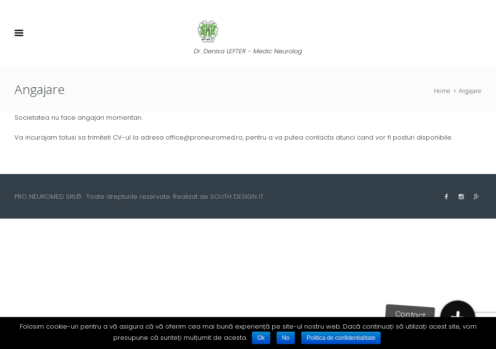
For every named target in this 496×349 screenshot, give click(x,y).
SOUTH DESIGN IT (237, 196)
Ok (260, 337)
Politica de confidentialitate (341, 337)
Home (442, 91)
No (285, 337)
